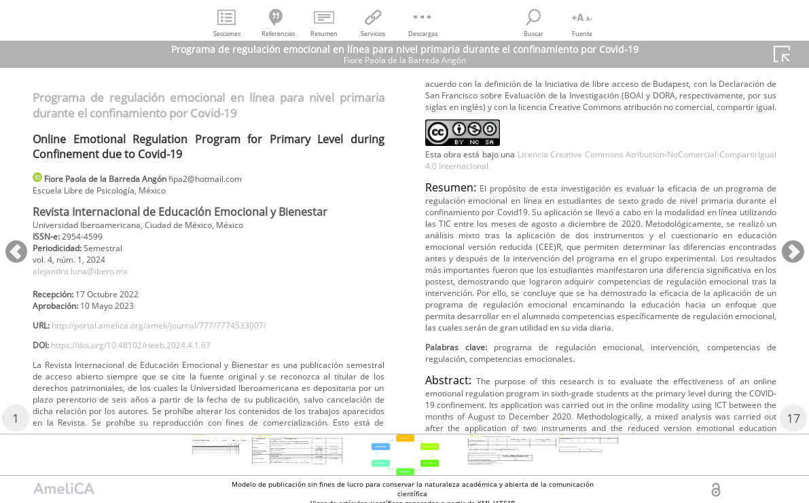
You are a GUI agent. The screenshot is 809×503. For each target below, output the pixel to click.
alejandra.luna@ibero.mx (90, 280)
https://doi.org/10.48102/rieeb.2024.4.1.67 (150, 364)
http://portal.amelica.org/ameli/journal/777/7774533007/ (184, 341)
